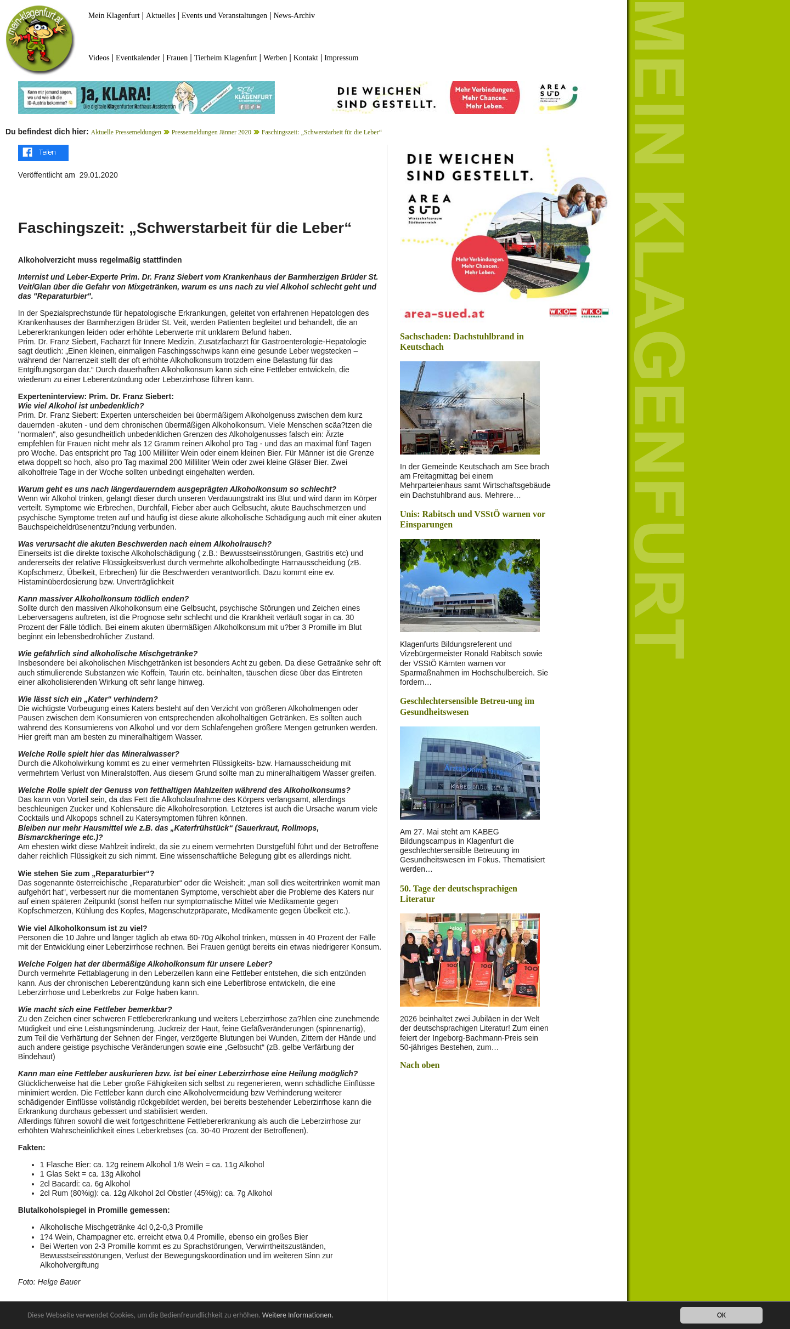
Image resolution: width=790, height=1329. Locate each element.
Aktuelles (161, 16)
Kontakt (306, 58)
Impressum (341, 58)
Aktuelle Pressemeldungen (126, 132)
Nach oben (419, 1065)
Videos (99, 58)
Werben (275, 58)
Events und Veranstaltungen (224, 16)
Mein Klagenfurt (114, 16)
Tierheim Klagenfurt (225, 58)
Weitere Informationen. (298, 1315)
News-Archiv (294, 16)
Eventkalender (138, 58)
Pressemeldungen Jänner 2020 (211, 132)
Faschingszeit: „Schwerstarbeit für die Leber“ (322, 132)
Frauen (177, 58)
